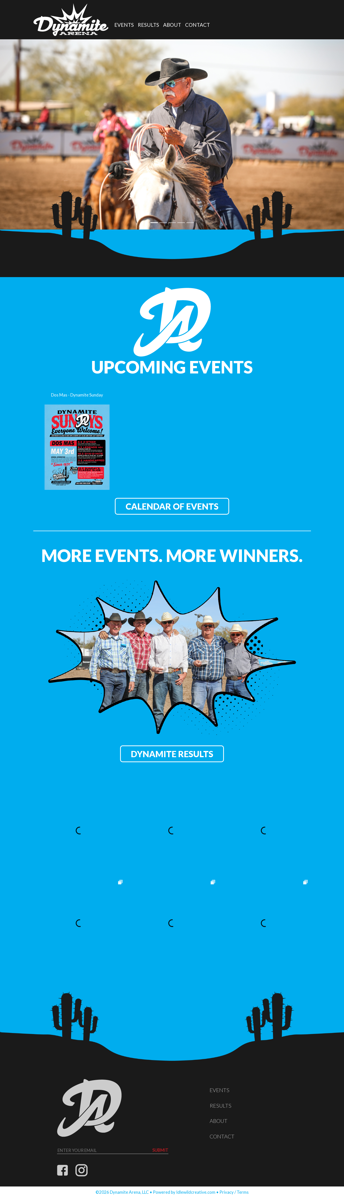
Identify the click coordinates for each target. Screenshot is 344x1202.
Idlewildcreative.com (195, 1192)
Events (124, 25)
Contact (197, 25)
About (172, 25)
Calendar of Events (172, 506)
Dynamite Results (172, 754)
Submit (160, 1150)
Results (148, 25)
